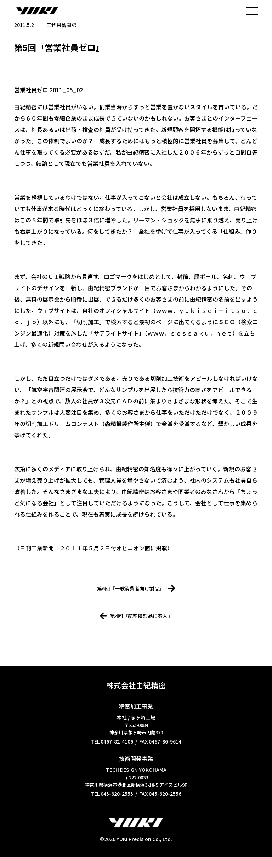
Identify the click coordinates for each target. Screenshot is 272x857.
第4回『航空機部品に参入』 (136, 616)
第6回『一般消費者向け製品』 (136, 588)
